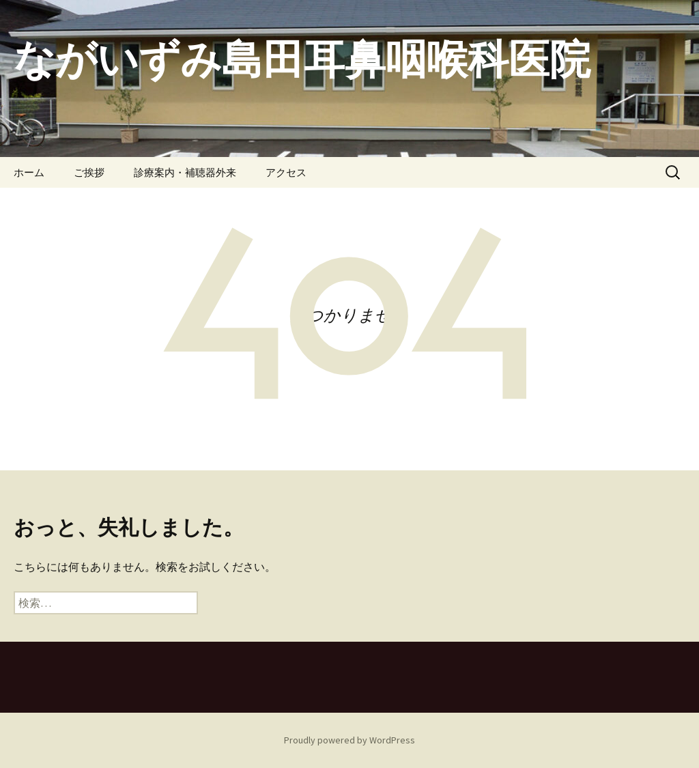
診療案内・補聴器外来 (185, 172)
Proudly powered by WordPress (349, 740)
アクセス (286, 172)
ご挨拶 (89, 172)
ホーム (29, 172)
